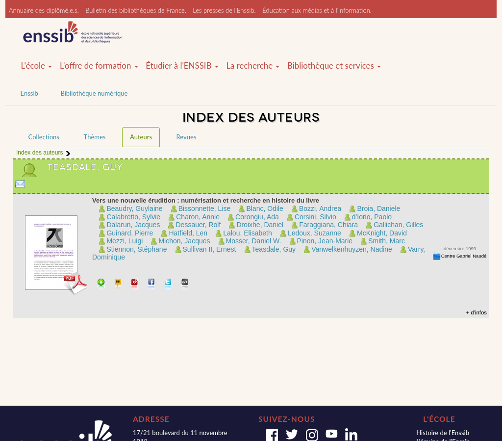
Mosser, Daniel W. (253, 241)
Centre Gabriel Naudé (464, 256)
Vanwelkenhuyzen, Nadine (351, 249)
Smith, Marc (386, 241)
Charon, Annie (198, 217)
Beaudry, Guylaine (134, 208)
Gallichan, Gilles (398, 225)
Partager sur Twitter (168, 285)
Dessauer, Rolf (198, 225)
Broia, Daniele (378, 208)
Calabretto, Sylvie (133, 217)
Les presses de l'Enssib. (224, 10)
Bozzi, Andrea (320, 208)
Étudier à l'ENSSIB (182, 66)
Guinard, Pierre (129, 233)
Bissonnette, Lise (204, 208)
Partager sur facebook (151, 285)
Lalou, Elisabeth (247, 233)
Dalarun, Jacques (133, 225)
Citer (118, 285)
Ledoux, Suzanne (314, 233)
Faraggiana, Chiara (328, 225)
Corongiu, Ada (257, 217)
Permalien (135, 285)
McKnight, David (382, 233)
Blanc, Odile (264, 208)
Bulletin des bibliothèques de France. (135, 10)
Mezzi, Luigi (124, 241)
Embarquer (185, 285)
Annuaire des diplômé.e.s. (44, 10)
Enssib (29, 93)
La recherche (252, 66)
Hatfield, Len (188, 233)
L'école (36, 66)
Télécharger (101, 285)
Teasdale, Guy (274, 249)
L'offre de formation (99, 66)
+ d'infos (476, 312)
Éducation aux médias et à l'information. (317, 10)
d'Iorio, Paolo (372, 217)
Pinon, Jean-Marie (325, 241)
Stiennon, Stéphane (136, 249)
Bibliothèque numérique (93, 93)
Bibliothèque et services (334, 66)
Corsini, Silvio (315, 217)
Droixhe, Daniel (259, 225)
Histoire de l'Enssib (442, 433)
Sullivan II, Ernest (209, 249)
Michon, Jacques (184, 241)
